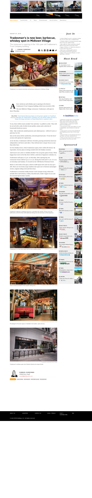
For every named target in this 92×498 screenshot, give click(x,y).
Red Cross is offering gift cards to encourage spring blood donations (68, 50)
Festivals (62, 97)
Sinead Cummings (24, 49)
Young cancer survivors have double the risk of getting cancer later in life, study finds (70, 132)
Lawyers (62, 276)
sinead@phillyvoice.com (26, 376)
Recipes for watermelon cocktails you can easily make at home (36, 117)
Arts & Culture (53, 20)
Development (63, 63)
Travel (62, 166)
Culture (57, 15)
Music (35, 20)
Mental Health (64, 251)
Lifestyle (62, 88)
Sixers (62, 105)
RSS (73, 413)
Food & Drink (23, 20)
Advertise (25, 413)
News (37, 15)
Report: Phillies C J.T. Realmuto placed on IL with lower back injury (70, 47)
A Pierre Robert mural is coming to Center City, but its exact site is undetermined (70, 39)
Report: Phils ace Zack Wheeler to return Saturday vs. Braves (70, 53)
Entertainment (43, 20)
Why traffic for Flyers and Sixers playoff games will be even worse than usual (70, 44)
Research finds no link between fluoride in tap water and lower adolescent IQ (70, 135)
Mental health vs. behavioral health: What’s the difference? (69, 124)
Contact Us (38, 413)
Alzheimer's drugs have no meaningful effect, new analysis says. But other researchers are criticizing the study (69, 121)
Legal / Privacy (51, 413)
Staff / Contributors (63, 413)
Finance (62, 259)
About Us (12, 413)
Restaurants (24, 54)
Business (62, 149)
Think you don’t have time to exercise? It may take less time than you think (70, 138)
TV (30, 20)
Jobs (61, 157)
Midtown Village (35, 379)
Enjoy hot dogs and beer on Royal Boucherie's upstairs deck (33, 119)
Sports (77, 15)
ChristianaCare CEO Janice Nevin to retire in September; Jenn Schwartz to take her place (70, 128)
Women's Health (64, 80)
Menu (12, 16)
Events (67, 15)
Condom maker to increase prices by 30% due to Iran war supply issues (70, 42)
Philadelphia (43, 379)
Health (48, 15)
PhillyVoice (20, 15)
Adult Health (63, 225)
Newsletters (63, 20)
